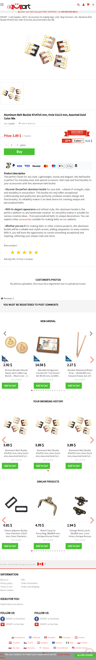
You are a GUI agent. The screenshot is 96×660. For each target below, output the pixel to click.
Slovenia (29, 648)
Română (49, 637)
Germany (65, 637)
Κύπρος (44, 647)
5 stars (36, 252)
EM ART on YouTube (12, 624)
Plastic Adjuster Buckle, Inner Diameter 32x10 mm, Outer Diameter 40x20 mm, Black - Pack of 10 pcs (16, 533)
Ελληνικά (34, 637)
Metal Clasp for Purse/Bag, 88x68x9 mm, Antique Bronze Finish (48, 533)
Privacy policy (6, 583)
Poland (82, 642)
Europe (57, 642)
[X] (1, 654)
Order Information (29, 583)
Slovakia (14, 648)
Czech (28, 642)
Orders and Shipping (30, 586)
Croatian (14, 642)
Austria (80, 637)
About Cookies (6, 590)
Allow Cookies (85, 655)
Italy (69, 642)
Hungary (42, 642)
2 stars (19, 252)
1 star (13, 252)
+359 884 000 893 (68, 12)
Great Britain (60, 647)
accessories (25, 219)
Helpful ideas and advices (11, 604)
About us (4, 579)
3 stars (25, 252)
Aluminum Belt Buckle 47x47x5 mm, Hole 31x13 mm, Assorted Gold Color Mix (16, 453)
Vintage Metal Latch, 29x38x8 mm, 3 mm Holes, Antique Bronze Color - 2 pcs (80, 533)
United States (80, 647)
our (65, 219)
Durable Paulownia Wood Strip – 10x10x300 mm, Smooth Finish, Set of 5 (80, 373)
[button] (31, 390)
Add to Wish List (27, 123)
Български (18, 637)
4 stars (30, 252)
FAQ (23, 579)
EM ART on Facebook (12, 619)
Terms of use (6, 586)
